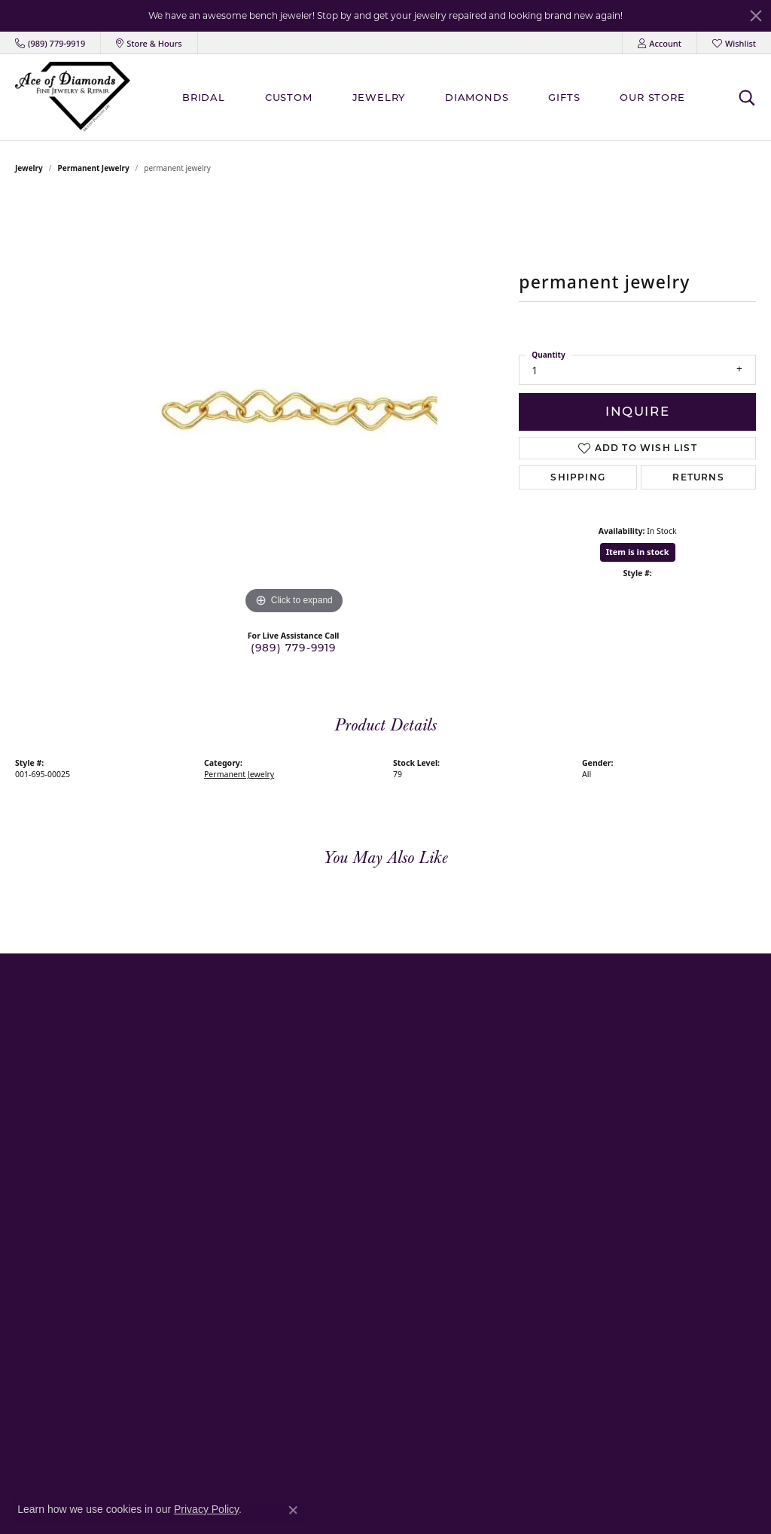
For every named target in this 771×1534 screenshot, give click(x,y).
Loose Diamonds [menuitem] (303, 1407)
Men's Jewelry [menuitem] (296, 1156)
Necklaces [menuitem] (288, 1099)
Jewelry (379, 97)
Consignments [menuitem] (298, 1272)
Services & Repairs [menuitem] (558, 1060)
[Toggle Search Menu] (746, 97)
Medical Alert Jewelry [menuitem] (312, 1234)
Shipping (577, 477)
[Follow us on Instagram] (558, 1157)
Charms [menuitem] (284, 1349)
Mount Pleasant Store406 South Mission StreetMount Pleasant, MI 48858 (71, 1040)
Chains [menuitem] (282, 1137)
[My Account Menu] (659, 43)
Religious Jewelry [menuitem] (303, 1214)
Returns (698, 477)
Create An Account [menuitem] (559, 1041)
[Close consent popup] (292, 1509)
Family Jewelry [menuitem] (297, 1041)
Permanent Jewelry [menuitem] (308, 1330)
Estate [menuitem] (280, 1252)
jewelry (29, 168)
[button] (133, 999)
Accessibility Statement (710, 1506)
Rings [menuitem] (279, 1060)
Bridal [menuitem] (280, 1021)
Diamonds (476, 97)
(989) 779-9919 (294, 648)
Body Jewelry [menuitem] (294, 1388)
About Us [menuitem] (539, 1021)
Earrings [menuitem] (285, 1079)
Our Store (652, 97)
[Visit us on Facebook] (531, 1157)
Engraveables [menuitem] (296, 1291)
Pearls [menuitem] (280, 1195)
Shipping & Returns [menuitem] (560, 1079)
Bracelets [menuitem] (287, 1118)
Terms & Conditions (611, 1506)
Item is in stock (637, 551)
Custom (288, 97)
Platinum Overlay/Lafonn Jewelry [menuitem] (337, 1368)
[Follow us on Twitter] (585, 1157)
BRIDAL (203, 97)
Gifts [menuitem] (277, 1310)
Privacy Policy (530, 1506)
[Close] (756, 16)
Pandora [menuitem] (285, 1176)
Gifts (564, 97)
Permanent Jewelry (94, 168)
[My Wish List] (734, 43)
